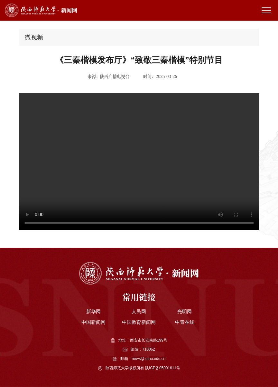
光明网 (184, 311)
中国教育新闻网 (139, 322)
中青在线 (184, 322)
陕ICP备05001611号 (162, 368)
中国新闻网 (93, 322)
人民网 (139, 311)
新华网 (93, 311)
